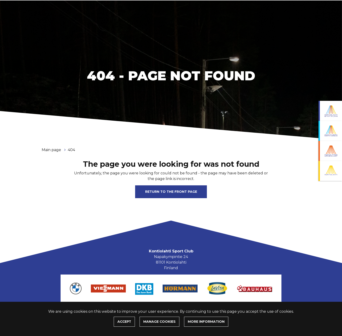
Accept (124, 321)
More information (206, 321)
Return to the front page (171, 191)
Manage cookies (159, 321)
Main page (52, 150)
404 (71, 150)
